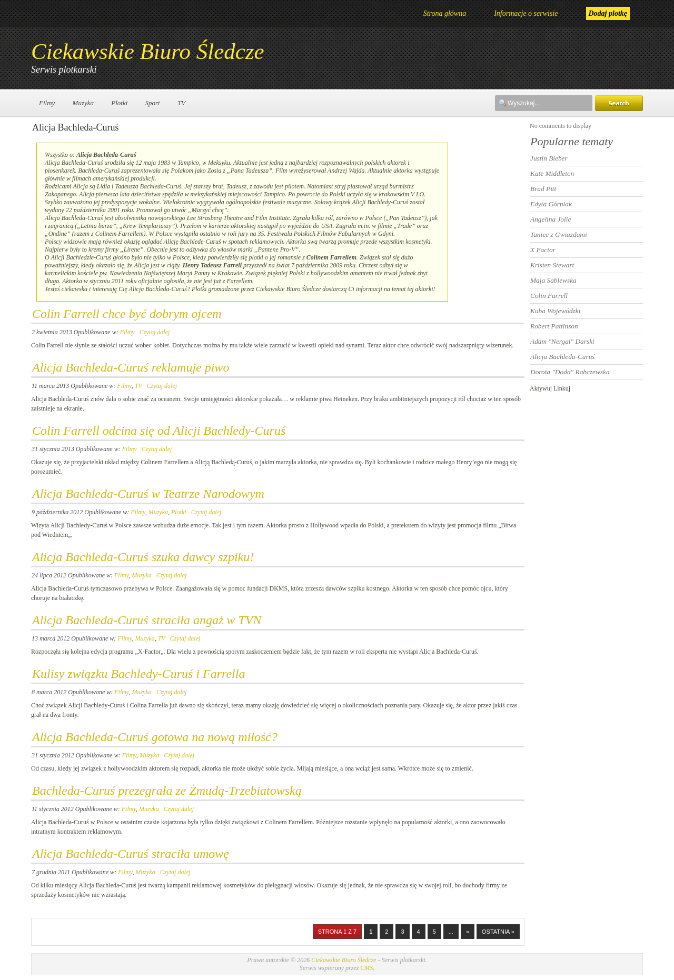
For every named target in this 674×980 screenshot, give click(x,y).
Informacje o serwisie (526, 13)
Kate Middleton (552, 173)
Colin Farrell (549, 295)
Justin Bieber (549, 158)
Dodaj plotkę (608, 13)
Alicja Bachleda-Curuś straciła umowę (130, 854)
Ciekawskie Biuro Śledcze (147, 51)
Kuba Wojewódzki (555, 311)
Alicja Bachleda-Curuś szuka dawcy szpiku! (143, 557)
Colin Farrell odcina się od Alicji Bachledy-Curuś (158, 430)
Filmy (47, 103)
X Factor (543, 250)
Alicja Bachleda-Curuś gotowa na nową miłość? (154, 737)
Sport (152, 103)
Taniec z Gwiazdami (558, 234)
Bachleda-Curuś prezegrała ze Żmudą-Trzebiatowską (167, 790)
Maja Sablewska (553, 280)
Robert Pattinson (554, 326)
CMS (366, 968)
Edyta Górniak (551, 204)
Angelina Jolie (550, 219)
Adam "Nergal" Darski (562, 341)
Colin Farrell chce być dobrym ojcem (127, 314)
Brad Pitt (543, 189)
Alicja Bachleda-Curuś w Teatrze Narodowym (148, 494)
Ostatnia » (498, 931)
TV (181, 103)
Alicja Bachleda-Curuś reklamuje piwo (130, 367)
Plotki (119, 103)
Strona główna (445, 13)
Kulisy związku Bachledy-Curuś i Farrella (138, 674)
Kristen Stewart (552, 265)
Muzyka (83, 103)
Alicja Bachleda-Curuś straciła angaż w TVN (146, 620)
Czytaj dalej (155, 332)
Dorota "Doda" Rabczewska (570, 372)
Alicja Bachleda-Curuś (562, 357)
